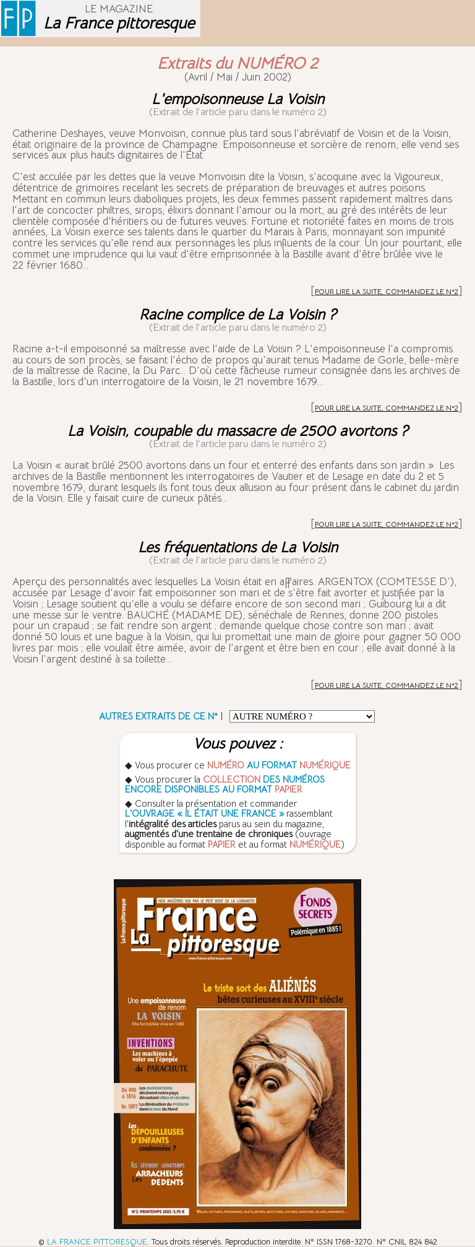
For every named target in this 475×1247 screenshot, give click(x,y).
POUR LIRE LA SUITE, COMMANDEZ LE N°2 (386, 291)
